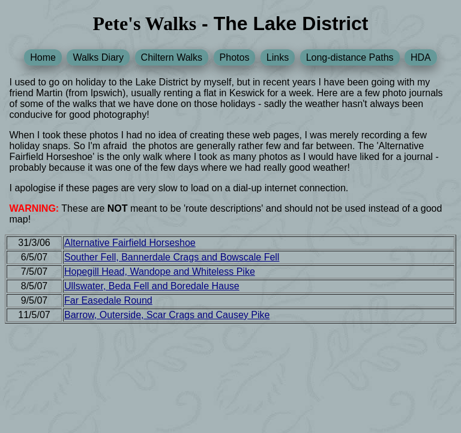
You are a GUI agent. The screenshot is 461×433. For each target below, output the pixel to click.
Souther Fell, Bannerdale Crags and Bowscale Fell (171, 257)
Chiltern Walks (172, 57)
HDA (421, 57)
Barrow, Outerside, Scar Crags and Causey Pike (167, 315)
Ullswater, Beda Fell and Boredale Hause (152, 286)
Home (43, 57)
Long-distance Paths (350, 57)
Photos (235, 57)
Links (278, 57)
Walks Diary (98, 57)
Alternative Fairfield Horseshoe (130, 243)
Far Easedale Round (108, 300)
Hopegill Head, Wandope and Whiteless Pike (159, 271)
